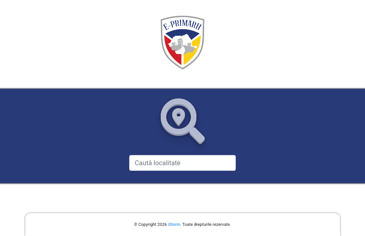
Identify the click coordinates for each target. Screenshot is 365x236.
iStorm (174, 224)
